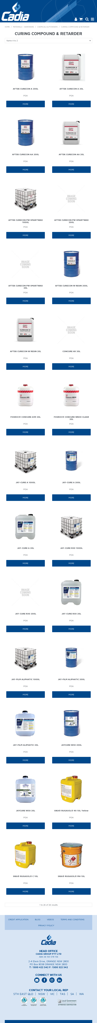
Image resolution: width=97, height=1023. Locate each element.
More (25, 104)
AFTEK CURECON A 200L (25, 88)
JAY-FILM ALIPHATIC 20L (25, 745)
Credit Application (18, 919)
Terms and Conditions (72, 919)
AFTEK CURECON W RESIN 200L (71, 285)
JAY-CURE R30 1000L (71, 548)
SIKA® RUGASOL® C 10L (25, 876)
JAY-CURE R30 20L (71, 613)
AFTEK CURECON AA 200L (25, 154)
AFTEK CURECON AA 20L (71, 154)
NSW (41, 994)
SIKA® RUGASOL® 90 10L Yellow (71, 810)
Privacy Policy (46, 925)
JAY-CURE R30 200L (25, 613)
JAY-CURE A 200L (71, 482)
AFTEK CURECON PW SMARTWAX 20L (25, 286)
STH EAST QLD (23, 994)
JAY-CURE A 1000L (25, 482)
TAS (62, 994)
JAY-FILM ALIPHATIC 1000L (25, 679)
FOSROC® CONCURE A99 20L (25, 417)
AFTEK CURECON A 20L (71, 88)
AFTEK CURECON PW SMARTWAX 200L (71, 221)
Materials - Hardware (23, 27)
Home (7, 27)
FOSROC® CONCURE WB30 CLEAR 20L (71, 418)
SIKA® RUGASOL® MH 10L (71, 876)
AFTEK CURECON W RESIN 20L (25, 351)
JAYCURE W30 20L (25, 810)
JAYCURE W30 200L (71, 745)
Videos (50, 919)
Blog (37, 919)
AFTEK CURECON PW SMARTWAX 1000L (25, 221)
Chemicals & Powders (47, 27)
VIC (52, 994)
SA (72, 994)
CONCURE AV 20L (71, 351)
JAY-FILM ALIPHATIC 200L (71, 679)
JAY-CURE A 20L (25, 548)
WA (81, 994)
